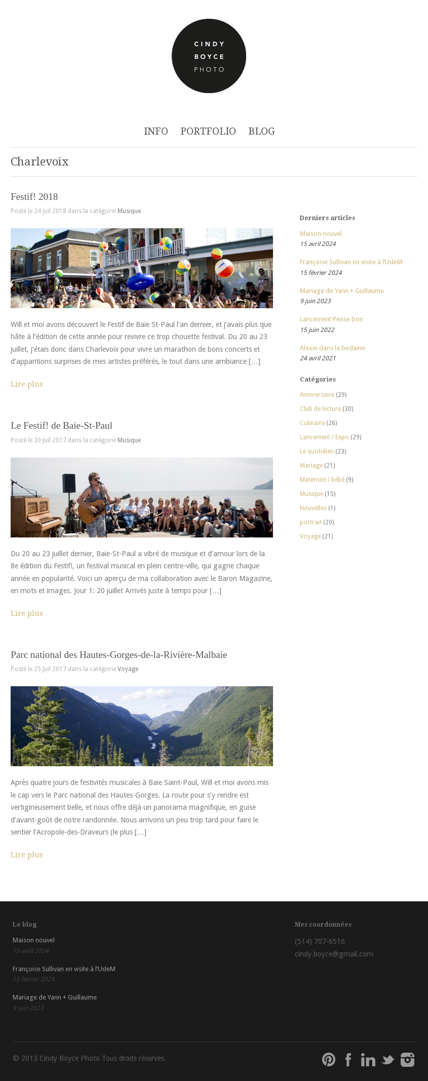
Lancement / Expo (324, 437)
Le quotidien (317, 451)
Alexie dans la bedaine (332, 348)
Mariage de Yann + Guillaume (342, 291)
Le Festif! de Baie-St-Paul (61, 425)
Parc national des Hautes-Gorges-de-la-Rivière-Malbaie (119, 654)
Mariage (311, 465)
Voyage (128, 669)
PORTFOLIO (208, 131)
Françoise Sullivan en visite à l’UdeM (351, 262)
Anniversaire (317, 394)
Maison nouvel (321, 233)
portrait (311, 522)
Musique (129, 211)
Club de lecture (320, 408)
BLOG (261, 131)
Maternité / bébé (322, 479)
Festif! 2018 (34, 196)
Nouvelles (313, 508)
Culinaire (312, 423)
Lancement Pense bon (331, 319)
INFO (156, 131)
